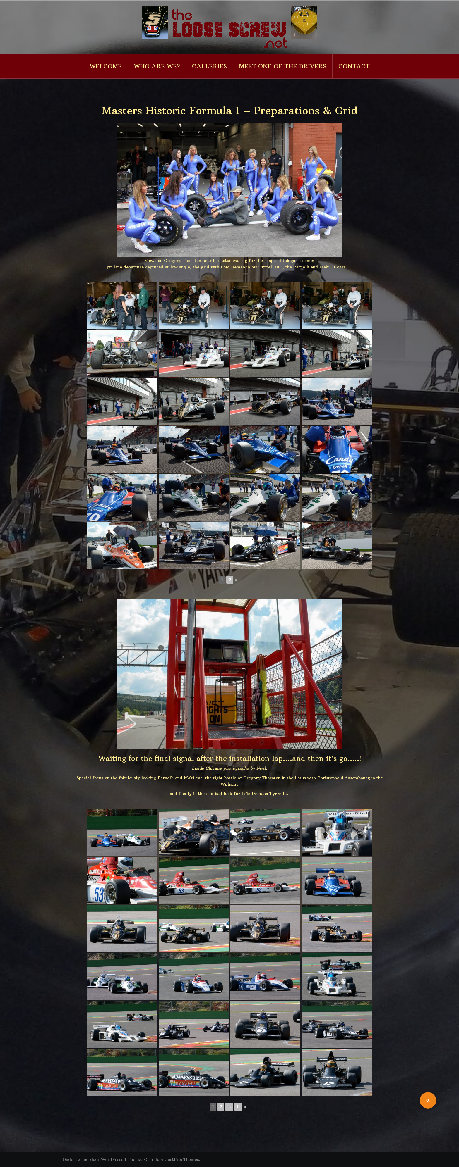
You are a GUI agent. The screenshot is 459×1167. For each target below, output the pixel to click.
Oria (148, 1159)
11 (238, 1106)
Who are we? (157, 66)
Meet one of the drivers (282, 66)
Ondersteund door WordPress (93, 1159)
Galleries (209, 66)
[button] (428, 1100)
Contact (354, 66)
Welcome (106, 66)
